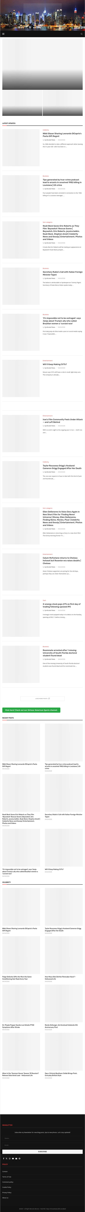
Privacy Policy (6, 1193)
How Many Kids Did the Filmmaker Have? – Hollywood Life (60, 978)
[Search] (81, 34)
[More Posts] (42, 698)
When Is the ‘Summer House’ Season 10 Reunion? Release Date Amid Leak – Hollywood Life (20, 1074)
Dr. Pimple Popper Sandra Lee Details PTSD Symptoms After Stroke (18, 1026)
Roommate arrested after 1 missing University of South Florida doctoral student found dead (60, 653)
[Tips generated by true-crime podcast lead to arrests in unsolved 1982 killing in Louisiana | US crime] (22, 103)
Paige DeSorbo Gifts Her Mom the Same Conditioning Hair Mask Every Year (17, 978)
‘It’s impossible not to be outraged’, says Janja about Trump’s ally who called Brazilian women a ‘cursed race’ (62, 321)
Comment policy (7, 1182)
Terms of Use (6, 1177)
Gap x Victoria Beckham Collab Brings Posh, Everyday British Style (61, 1074)
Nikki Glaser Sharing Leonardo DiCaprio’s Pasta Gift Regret (19, 765)
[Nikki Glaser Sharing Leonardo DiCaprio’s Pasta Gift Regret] (42, 64)
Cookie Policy (6, 1187)
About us (5, 1198)
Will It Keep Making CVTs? (55, 364)
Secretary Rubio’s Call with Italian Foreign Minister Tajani (63, 816)
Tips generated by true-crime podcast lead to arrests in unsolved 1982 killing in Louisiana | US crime (62, 182)
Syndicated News (50, 140)
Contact (5, 1171)
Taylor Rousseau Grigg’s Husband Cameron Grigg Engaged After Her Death (63, 930)
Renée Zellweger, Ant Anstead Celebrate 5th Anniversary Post (61, 1026)
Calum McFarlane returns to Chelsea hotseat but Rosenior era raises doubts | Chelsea (62, 561)
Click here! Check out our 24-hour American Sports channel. (31, 710)
